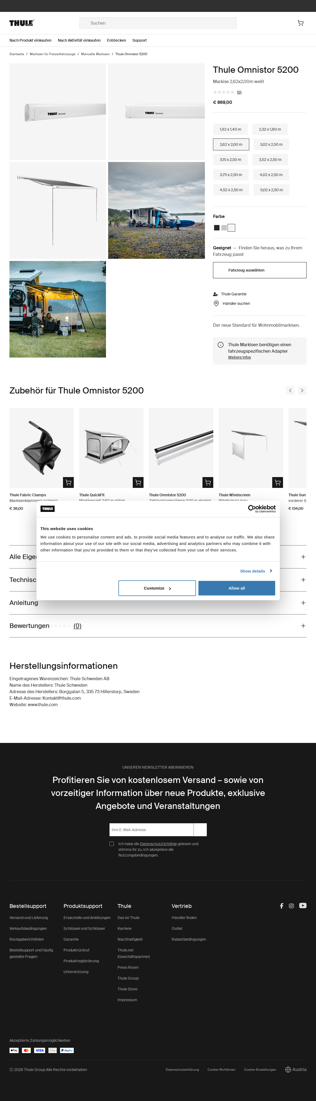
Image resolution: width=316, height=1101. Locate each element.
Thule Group (128, 978)
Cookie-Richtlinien (221, 1069)
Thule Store (127, 989)
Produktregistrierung (81, 960)
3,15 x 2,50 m (230, 159)
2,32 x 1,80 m (270, 129)
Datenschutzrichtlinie (158, 843)
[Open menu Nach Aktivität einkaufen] (82, 40)
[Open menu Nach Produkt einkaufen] (33, 40)
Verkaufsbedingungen (28, 928)
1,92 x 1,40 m (230, 129)
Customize (157, 588)
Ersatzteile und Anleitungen (87, 917)
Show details (252, 570)
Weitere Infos (239, 357)
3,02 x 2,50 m (271, 144)
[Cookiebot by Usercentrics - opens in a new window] (252, 509)
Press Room (128, 967)
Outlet (177, 928)
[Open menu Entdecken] (119, 40)
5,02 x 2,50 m (271, 189)
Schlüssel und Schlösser (84, 928)
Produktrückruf (76, 950)
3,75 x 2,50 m (231, 174)
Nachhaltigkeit (130, 939)
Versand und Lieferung (28, 917)
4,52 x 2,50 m (231, 189)
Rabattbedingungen (189, 939)
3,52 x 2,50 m (270, 159)
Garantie (71, 939)
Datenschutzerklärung (182, 1069)
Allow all (237, 588)
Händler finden (184, 917)
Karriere (124, 928)
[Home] (44, 23)
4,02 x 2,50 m (271, 174)
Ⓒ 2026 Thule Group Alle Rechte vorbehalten (48, 1069)
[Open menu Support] (142, 40)
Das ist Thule (128, 917)
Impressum (127, 999)
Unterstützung (76, 971)
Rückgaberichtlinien (26, 939)
